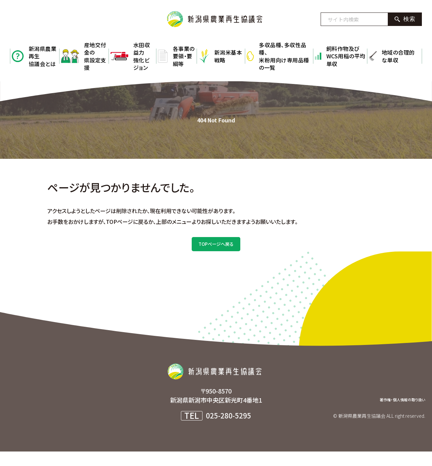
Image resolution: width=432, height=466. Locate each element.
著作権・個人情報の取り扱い (388, 413)
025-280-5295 (228, 430)
